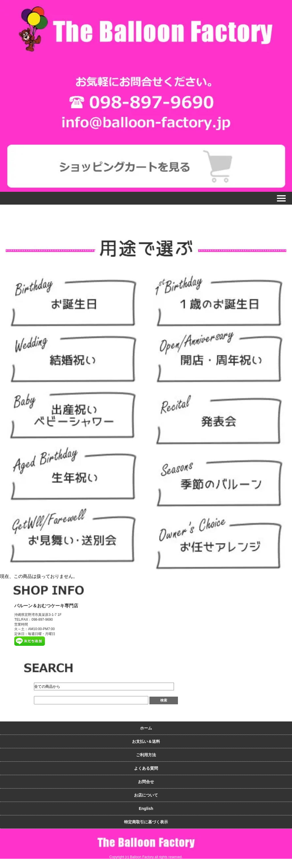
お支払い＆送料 (146, 741)
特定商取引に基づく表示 (146, 822)
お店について (146, 795)
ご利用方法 (146, 755)
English (146, 808)
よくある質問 (146, 768)
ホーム (146, 728)
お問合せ (146, 781)
